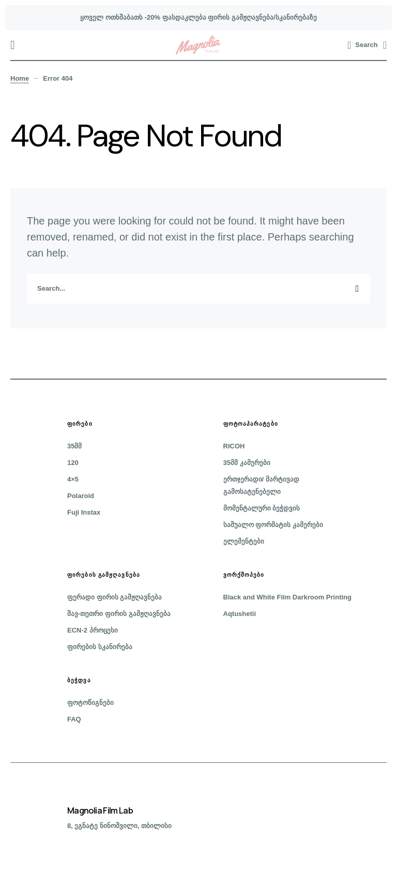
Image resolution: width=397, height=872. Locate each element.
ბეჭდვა (79, 680)
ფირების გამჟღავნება (103, 575)
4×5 (73, 479)
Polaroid (80, 496)
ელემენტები (243, 541)
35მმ (74, 446)
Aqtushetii (239, 614)
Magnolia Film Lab (100, 810)
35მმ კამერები (246, 463)
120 (73, 463)
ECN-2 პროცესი (92, 630)
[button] (12, 45)
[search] (198, 289)
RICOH (234, 446)
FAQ (74, 719)
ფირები (80, 423)
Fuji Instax (83, 512)
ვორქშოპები (244, 575)
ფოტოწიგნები (90, 702)
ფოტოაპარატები (250, 423)
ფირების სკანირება (99, 647)
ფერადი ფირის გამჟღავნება (114, 597)
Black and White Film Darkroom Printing (287, 597)
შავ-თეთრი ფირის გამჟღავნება (119, 614)
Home (19, 78)
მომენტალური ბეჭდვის (261, 508)
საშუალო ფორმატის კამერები (273, 525)
